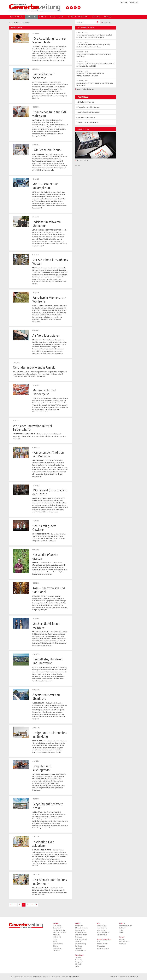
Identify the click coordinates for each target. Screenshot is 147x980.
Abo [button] (61, 17)
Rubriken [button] (31, 17)
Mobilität (78, 941)
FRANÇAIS (134, 2)
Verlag (121, 930)
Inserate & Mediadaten (104, 939)
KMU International (81, 939)
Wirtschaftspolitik (80, 950)
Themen (77, 923)
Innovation (56, 950)
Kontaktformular (124, 941)
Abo (98, 923)
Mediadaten (101, 946)
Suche (77, 966)
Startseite (78, 957)
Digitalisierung (57, 948)
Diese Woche (57, 926)
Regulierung (78, 946)
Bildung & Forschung (81, 928)
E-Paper (53, 17)
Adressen (122, 939)
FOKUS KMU (79, 959)
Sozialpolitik (78, 948)
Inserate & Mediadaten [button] (78, 17)
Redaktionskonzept (103, 948)
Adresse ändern (102, 935)
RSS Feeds (78, 964)
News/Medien (79, 955)
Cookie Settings (74, 976)
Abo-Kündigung (102, 928)
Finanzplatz (78, 937)
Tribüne (55, 946)
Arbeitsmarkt (79, 926)
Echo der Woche (58, 944)
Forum (55, 941)
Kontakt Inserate (102, 944)
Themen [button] (43, 17)
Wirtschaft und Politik (59, 932)
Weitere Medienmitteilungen (85, 89)
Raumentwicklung (80, 944)
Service (55, 939)
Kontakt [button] (108, 17)
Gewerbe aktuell (58, 928)
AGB (98, 941)
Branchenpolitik (80, 930)
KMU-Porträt (57, 937)
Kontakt (121, 937)
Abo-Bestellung (101, 926)
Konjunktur (56, 935)
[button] (97, 22)
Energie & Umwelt (80, 932)
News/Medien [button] (17, 17)
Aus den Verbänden (59, 930)
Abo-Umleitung (101, 930)
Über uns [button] (96, 17)
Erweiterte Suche (106, 22)
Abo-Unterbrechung (103, 932)
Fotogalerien (79, 962)
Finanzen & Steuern (81, 935)
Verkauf (121, 932)
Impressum (122, 944)
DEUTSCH (124, 2)
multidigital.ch (133, 976)
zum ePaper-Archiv (82, 160)
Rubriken (16, 23)
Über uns (122, 923)
